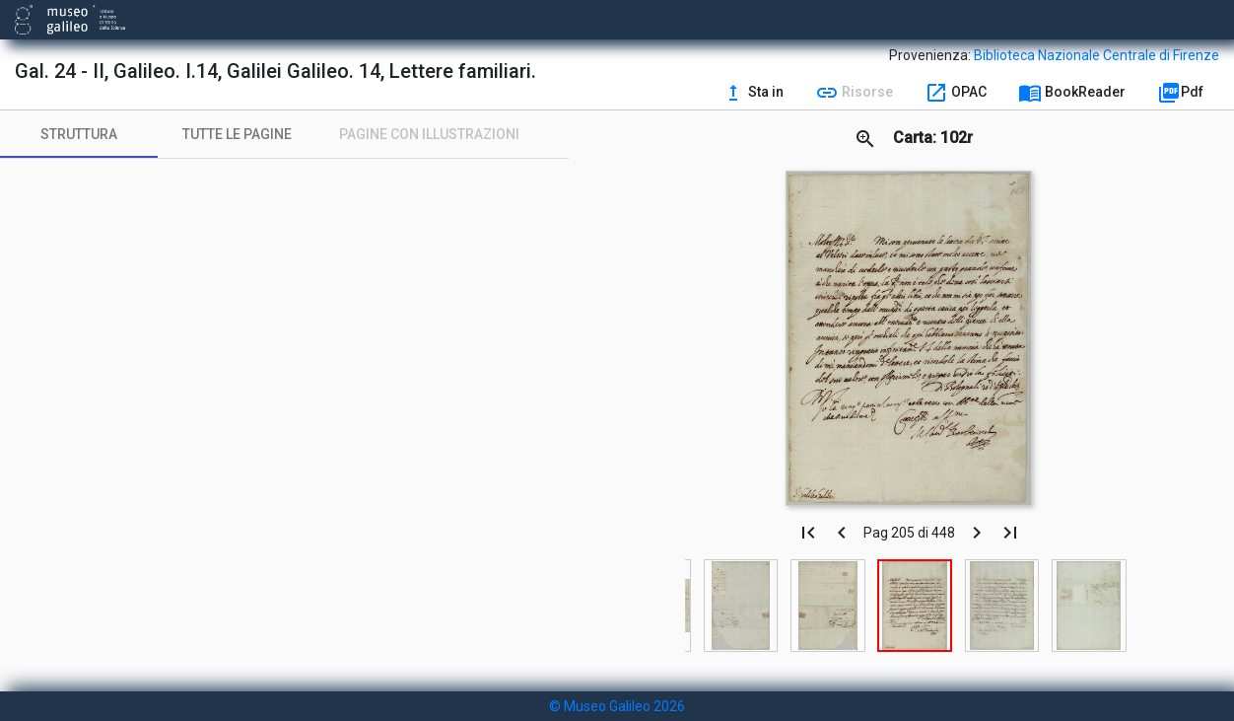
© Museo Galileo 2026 (617, 706)
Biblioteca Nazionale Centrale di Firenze (1096, 55)
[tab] (79, 134)
